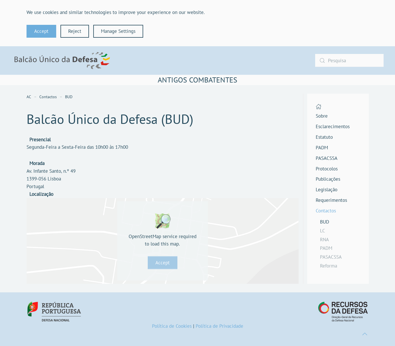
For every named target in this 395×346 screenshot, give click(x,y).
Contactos (326, 211)
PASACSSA (326, 158)
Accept (41, 31)
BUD (324, 222)
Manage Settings (118, 31)
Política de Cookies (172, 326)
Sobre (322, 116)
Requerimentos (331, 200)
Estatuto (324, 137)
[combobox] (349, 60)
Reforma (328, 266)
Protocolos (327, 169)
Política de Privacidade (219, 326)
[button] (365, 334)
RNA (324, 239)
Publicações (328, 179)
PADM (322, 147)
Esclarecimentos (333, 126)
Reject (74, 31)
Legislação (326, 189)
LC (322, 231)
